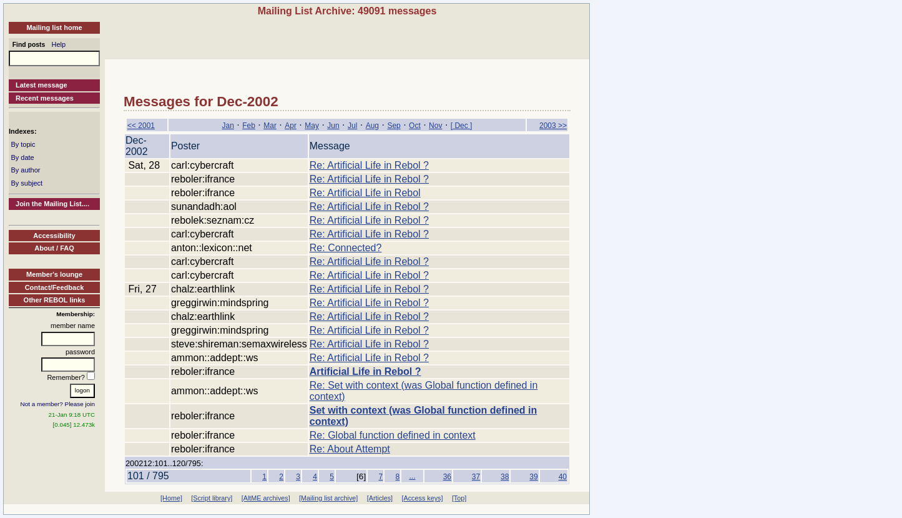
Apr (291, 125)
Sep (393, 125)
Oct (415, 125)
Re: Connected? (346, 247)
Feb (248, 125)
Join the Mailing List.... (52, 203)
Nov (435, 125)
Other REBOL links (55, 300)
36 (447, 476)
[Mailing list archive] (328, 498)
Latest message (41, 85)
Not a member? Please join (58, 404)
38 (505, 476)
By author (25, 170)
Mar (270, 125)
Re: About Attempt (350, 449)
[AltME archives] (266, 498)
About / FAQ (54, 248)
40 (563, 476)
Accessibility (54, 235)
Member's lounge (54, 274)
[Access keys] (422, 498)
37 (476, 476)
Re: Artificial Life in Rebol (365, 192)
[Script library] (211, 498)
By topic (23, 144)
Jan (227, 125)
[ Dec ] (462, 125)
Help (59, 44)
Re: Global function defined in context (393, 435)
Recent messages (45, 98)
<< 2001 (141, 125)
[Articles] (380, 498)
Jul (352, 125)
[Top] (459, 498)
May (312, 125)
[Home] (171, 498)
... (412, 476)
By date (22, 157)
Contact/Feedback (54, 287)
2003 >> (553, 125)
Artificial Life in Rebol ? (365, 371)
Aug (372, 125)
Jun (333, 125)
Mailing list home (54, 27)
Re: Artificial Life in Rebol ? (369, 165)
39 (533, 476)
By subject (26, 183)
